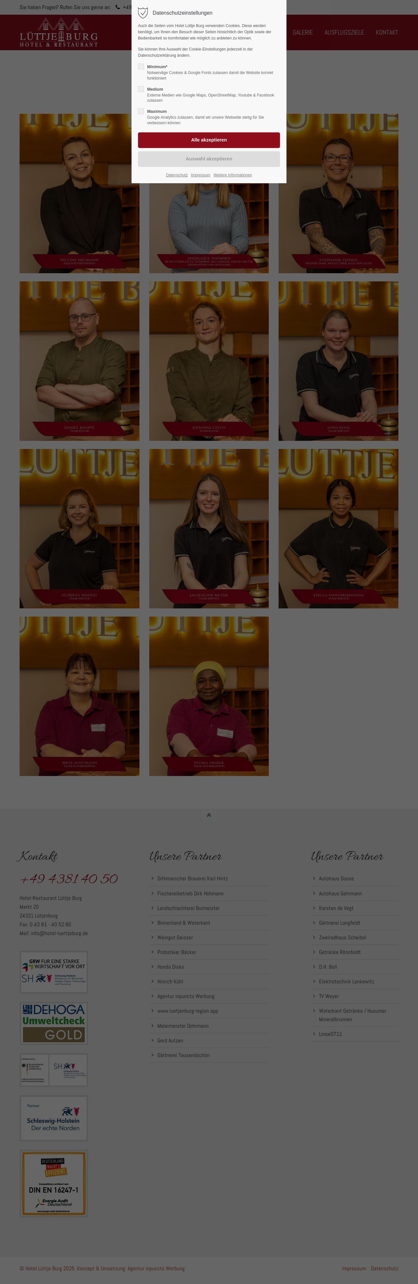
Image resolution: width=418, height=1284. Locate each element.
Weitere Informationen (233, 175)
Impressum (200, 175)
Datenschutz (177, 175)
